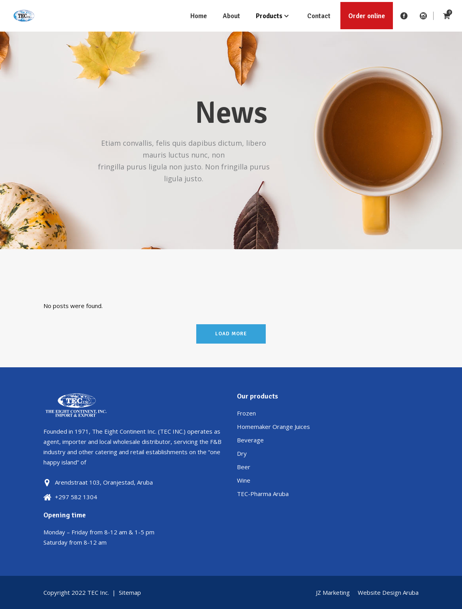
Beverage (250, 440)
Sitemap (130, 592)
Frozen (246, 413)
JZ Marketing (333, 592)
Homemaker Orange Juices (273, 426)
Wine (243, 480)
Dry (242, 453)
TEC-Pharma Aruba (263, 494)
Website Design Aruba (388, 592)
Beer (243, 467)
